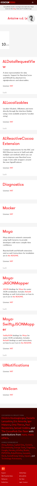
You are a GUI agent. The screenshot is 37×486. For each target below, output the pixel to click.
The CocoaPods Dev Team (14, 431)
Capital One (19, 444)
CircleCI (28, 444)
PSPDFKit (5, 453)
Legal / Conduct (23, 482)
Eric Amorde (20, 421)
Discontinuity (7, 447)
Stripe (21, 455)
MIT (11, 86)
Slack (3, 455)
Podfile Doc (4, 482)
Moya (21, 289)
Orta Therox (18, 424)
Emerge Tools (19, 447)
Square (28, 455)
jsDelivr (19, 450)
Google (4, 450)
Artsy (3, 444)
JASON (6, 289)
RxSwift (28, 291)
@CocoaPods (22, 476)
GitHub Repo (22, 473)
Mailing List (4, 479)
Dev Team (21, 479)
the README (13, 255)
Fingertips (30, 447)
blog (14, 9)
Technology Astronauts (11, 458)
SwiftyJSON (7, 335)
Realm (26, 450)
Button (10, 444)
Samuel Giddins (22, 427)
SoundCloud (12, 455)
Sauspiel (26, 453)
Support (3, 473)
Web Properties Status (7, 476)
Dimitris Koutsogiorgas (13, 418)
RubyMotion (16, 453)
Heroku (12, 450)
